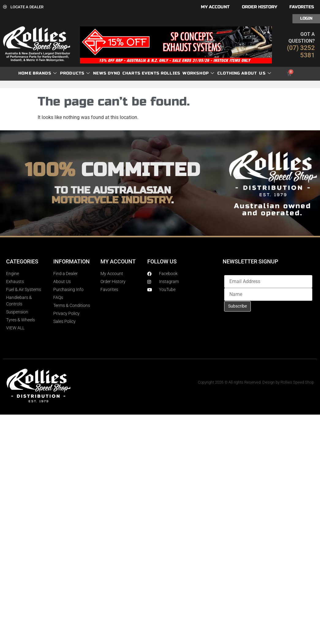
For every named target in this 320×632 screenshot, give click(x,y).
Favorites (301, 7)
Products (75, 73)
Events (151, 73)
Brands (45, 73)
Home (25, 73)
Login (306, 18)
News (100, 73)
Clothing (228, 73)
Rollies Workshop (187, 73)
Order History (259, 7)
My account (215, 7)
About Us (256, 73)
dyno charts (124, 73)
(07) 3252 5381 (301, 51)
